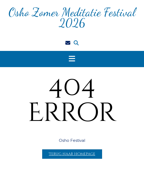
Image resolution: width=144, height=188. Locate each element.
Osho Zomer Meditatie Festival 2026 (72, 17)
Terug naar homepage (72, 153)
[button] (72, 59)
